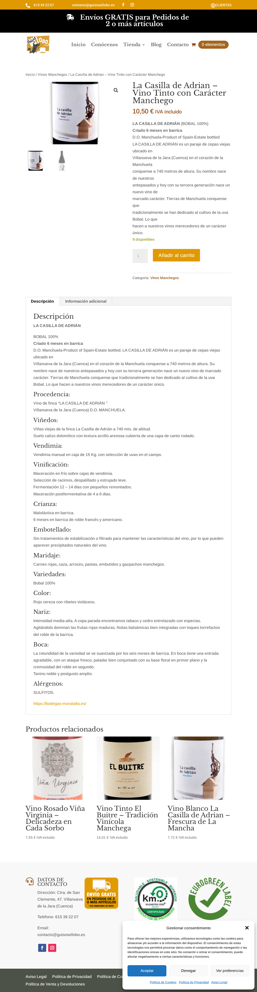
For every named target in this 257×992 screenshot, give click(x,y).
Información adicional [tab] (85, 301)
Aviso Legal (219, 982)
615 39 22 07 (44, 5)
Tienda (131, 44)
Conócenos (104, 44)
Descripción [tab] (42, 301)
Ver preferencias (230, 970)
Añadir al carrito (176, 255)
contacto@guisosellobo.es (93, 5)
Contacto (178, 44)
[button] (246, 927)
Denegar (188, 970)
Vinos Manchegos (52, 75)
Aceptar (147, 970)
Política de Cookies (163, 982)
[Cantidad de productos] (140, 256)
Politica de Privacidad (194, 982)
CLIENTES (223, 5)
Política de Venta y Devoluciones (55, 984)
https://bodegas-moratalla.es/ (59, 703)
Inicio (78, 44)
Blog (156, 44)
